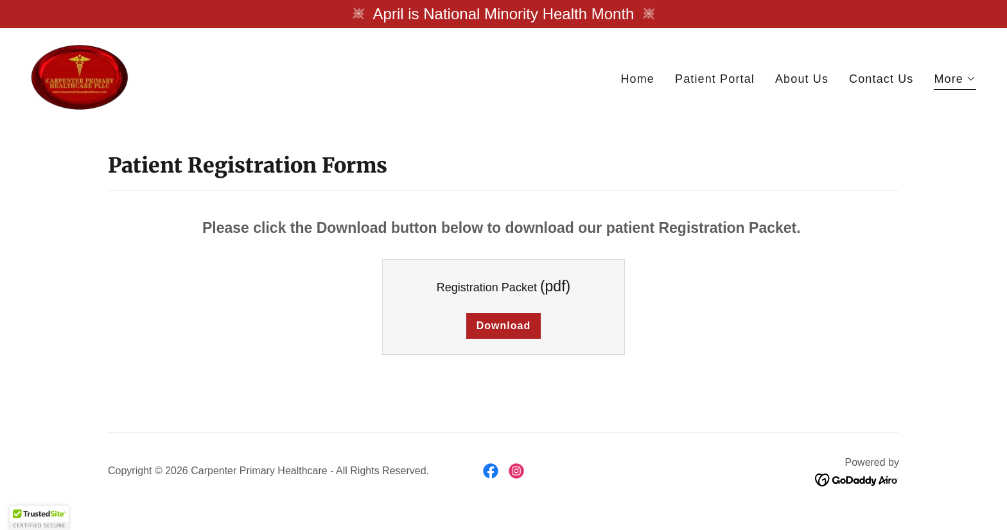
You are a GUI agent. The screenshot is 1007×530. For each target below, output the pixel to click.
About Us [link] (801, 79)
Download (504, 325)
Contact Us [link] (881, 79)
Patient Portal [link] (715, 79)
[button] (955, 80)
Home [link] (637, 79)
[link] (79, 76)
